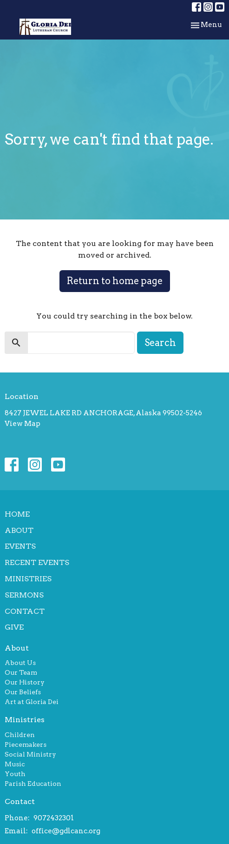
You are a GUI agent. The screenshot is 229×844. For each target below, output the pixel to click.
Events (20, 546)
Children (20, 734)
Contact (25, 611)
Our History (25, 682)
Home (17, 514)
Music (15, 764)
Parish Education (33, 783)
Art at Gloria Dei (32, 701)
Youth (15, 774)
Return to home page (115, 280)
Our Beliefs (23, 692)
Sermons (24, 595)
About (19, 530)
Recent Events (37, 562)
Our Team (21, 672)
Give (14, 627)
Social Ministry (30, 754)
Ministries (28, 578)
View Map (22, 423)
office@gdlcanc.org (66, 831)
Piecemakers (25, 744)
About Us (20, 662)
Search (160, 342)
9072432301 (53, 818)
